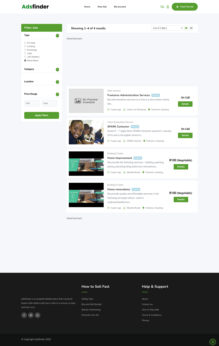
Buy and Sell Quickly (91, 304)
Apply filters (41, 115)
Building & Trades (115, 153)
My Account (120, 6)
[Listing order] (167, 28)
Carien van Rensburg (136, 109)
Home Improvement (119, 158)
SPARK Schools (134, 141)
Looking (31, 46)
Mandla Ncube (133, 172)
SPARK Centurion (118, 126)
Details (185, 104)
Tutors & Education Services (120, 122)
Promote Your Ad (90, 315)
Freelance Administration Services (128, 95)
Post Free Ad (184, 6)
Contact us (147, 304)
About (145, 299)
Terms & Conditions (152, 315)
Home (87, 6)
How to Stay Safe (150, 309)
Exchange (32, 49)
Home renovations (118, 189)
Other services (114, 91)
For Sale (31, 43)
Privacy (145, 320)
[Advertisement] (132, 62)
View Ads (102, 6)
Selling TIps (87, 299)
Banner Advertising (91, 309)
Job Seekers (33, 56)
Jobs (29, 53)
